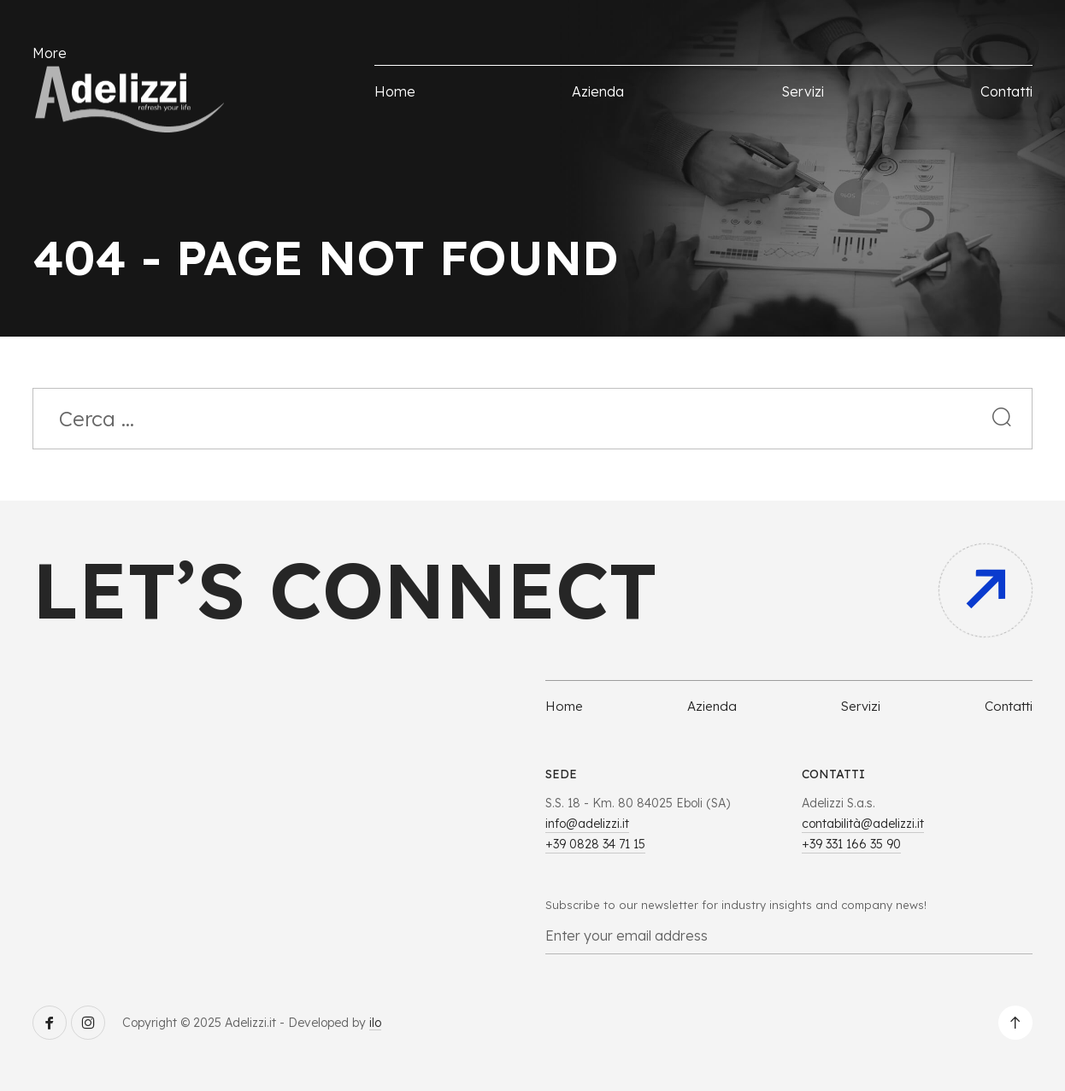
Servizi (802, 91)
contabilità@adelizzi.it (863, 823)
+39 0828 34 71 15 (595, 844)
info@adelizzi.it (587, 823)
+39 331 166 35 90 (851, 844)
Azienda (598, 91)
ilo (375, 1022)
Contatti (1006, 91)
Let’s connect (344, 590)
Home (394, 91)
